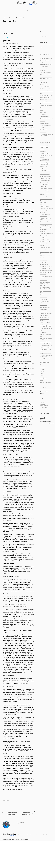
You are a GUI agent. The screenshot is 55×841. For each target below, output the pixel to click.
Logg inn (42, 402)
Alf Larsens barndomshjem (46, 270)
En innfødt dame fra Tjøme (46, 137)
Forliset (41, 107)
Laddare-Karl (43, 114)
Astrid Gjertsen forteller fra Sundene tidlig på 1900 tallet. (46, 170)
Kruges (41, 373)
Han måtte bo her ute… (45, 196)
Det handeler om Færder (45, 74)
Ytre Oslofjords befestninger (46, 241)
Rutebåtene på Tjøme (45, 255)
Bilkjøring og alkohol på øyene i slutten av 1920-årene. (45, 284)
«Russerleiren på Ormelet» (46, 313)
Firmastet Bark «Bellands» (46, 221)
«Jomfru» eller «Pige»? (45, 190)
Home (4, 17)
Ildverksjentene (43, 280)
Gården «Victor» (43, 305)
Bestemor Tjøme (43, 166)
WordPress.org (43, 407)
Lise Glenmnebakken (44, 86)
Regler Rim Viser (44, 84)
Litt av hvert (42, 121)
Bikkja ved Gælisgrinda (45, 97)
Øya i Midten (43, 202)
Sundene (42, 364)
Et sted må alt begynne (45, 180)
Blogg (9, 17)
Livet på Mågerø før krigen (46, 188)
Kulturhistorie (26, 37)
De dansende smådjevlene (46, 95)
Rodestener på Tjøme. (45, 247)
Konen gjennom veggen (45, 99)
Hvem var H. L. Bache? (45, 322)
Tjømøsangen (43, 332)
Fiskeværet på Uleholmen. (46, 140)
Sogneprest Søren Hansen (46, 58)
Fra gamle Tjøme (44, 66)
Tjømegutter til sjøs (44, 239)
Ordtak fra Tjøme (44, 129)
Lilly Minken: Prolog (44, 153)
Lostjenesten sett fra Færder (46, 208)
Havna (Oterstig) (43, 378)
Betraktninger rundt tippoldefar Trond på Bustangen (44, 319)
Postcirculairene (43, 82)
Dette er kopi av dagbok (45, 72)
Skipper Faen (43, 112)
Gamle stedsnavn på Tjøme (46, 64)
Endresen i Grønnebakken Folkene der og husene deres (46, 78)
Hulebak (42, 375)
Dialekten (42, 127)
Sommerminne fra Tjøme (45, 176)
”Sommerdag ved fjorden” (45, 178)
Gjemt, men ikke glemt (45, 88)
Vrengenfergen (43, 299)
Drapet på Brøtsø (44, 315)
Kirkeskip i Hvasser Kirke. (45, 358)
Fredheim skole (43, 297)
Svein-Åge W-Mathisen (9, 37)
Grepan (41, 380)
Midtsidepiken (43, 151)
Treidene (42, 294)
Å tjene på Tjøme (44, 264)
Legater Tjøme (43, 260)
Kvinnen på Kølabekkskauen (46, 91)
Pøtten (41, 110)
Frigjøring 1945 (43, 262)
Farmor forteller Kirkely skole (46, 233)
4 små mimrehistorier (44, 116)
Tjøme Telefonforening (45, 174)
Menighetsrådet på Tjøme (45, 353)
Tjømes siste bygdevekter (45, 125)
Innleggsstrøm (43, 404)
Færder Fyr (15, 17)
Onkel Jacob (43, 186)
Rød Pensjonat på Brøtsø (45, 382)
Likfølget (42, 93)
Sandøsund (42, 367)
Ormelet (42, 371)
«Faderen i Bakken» (44, 123)
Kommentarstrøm (44, 405)
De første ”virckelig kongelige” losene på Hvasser (44, 147)
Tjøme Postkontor (44, 257)
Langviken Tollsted (44, 249)
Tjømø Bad (42, 369)
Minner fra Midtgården (45, 307)
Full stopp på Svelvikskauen (46, 105)
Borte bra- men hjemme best (46, 118)
